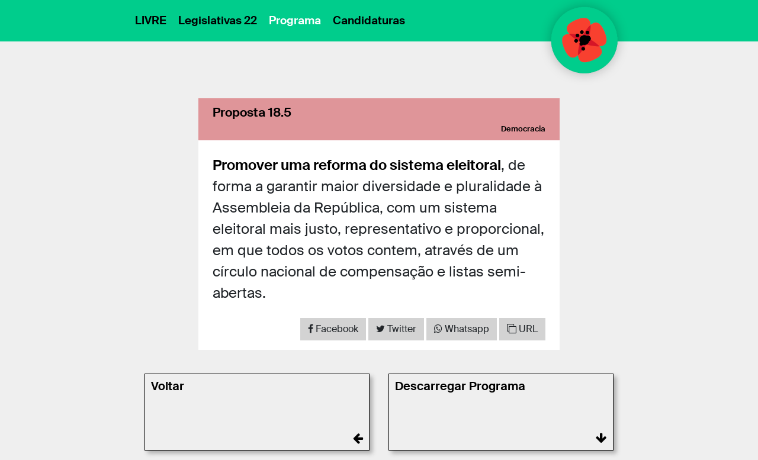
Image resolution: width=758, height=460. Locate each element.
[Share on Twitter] (396, 329)
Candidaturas (369, 20)
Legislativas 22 (217, 20)
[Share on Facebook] (333, 329)
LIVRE (150, 20)
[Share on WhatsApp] (461, 329)
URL (522, 329)
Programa (295, 20)
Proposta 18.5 (252, 112)
